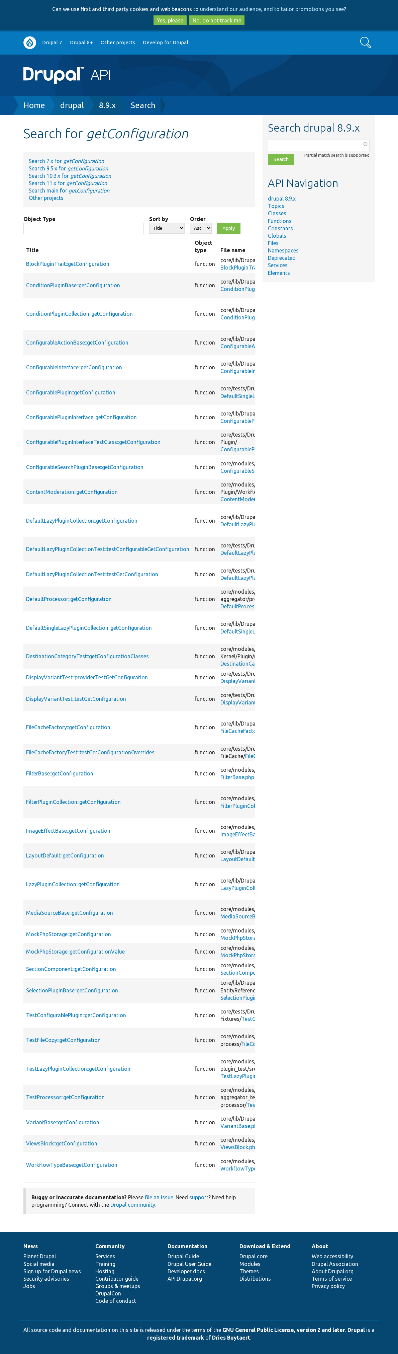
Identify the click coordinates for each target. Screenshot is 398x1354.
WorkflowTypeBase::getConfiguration (71, 1165)
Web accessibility (332, 1256)
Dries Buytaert (231, 1338)
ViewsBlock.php (239, 1147)
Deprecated (282, 258)
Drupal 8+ (81, 42)
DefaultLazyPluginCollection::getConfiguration (81, 521)
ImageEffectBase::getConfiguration (68, 831)
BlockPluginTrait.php (245, 268)
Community (110, 1246)
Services (278, 265)
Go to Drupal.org (29, 42)
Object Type (39, 219)
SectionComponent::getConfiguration (71, 969)
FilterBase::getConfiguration (59, 773)
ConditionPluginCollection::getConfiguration (79, 314)
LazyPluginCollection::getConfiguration (73, 884)
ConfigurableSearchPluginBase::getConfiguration (84, 467)
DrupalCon (108, 1293)
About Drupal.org (333, 1271)
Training (105, 1264)
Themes (249, 1271)
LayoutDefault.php (242, 859)
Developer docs (186, 1271)
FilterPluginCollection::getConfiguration (73, 802)
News (30, 1246)
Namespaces (283, 250)
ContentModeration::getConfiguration (72, 492)
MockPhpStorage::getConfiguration (68, 934)
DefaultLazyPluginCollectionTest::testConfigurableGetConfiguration (107, 549)
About (320, 1246)
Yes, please (170, 20)
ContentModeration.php (249, 499)
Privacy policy (328, 1286)
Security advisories (46, 1279)
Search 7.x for (66, 161)
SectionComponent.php (248, 973)
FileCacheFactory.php (245, 731)
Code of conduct (115, 1301)
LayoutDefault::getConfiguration (65, 855)
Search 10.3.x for (70, 176)
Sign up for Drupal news (52, 1271)
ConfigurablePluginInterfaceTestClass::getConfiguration (93, 442)
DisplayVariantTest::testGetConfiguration (76, 699)
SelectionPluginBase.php (249, 998)
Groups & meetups (117, 1286)
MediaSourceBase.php (247, 916)
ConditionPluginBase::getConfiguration (73, 285)
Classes (277, 213)
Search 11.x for (68, 183)
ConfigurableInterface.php (251, 371)
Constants (280, 228)
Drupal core (253, 1256)
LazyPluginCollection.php (250, 888)
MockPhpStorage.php (246, 938)
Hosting (104, 1271)
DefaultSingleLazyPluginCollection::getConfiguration (89, 628)
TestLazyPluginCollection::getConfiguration (78, 1069)
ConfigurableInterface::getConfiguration (74, 367)
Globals (277, 236)
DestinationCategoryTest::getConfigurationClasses (87, 656)
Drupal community (132, 1205)
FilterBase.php (237, 777)
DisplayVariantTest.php (248, 681)
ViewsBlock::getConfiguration (61, 1143)
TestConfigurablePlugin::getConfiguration (76, 1015)
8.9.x (107, 105)
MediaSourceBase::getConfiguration (69, 913)
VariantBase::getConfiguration (62, 1122)
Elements (279, 273)
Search (143, 105)
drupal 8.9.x (282, 199)
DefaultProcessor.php (246, 606)
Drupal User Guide (189, 1264)
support (198, 1197)
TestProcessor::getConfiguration (65, 1097)
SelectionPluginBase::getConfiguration (72, 990)
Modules (250, 1264)
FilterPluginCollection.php (251, 806)
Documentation (187, 1246)
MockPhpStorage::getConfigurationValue (75, 952)
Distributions (255, 1279)
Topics (276, 206)
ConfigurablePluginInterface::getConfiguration (81, 417)
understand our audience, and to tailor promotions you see (272, 9)
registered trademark (175, 1338)
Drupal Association (335, 1264)
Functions (280, 221)
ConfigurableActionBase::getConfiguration (77, 343)
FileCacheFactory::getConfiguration (68, 727)
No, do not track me (217, 20)
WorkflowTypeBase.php (249, 1168)
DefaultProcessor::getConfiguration (69, 599)
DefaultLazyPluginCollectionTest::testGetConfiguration (92, 574)
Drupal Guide (183, 1256)
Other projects (118, 42)
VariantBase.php (240, 1126)
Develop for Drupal (165, 42)
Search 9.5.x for (68, 168)
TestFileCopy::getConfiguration (63, 1040)
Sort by (158, 219)
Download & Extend (264, 1246)
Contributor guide (116, 1279)
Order (198, 219)
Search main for (69, 190)
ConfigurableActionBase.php (254, 346)
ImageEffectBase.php (245, 834)
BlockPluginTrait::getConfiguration (67, 264)
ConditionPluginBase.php (250, 289)
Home (34, 105)
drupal (72, 105)
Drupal (356, 1330)
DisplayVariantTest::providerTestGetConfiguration (87, 677)
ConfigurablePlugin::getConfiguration (70, 392)
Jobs (29, 1286)
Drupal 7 (52, 42)
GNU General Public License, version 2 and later (283, 1330)
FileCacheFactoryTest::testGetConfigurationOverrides (90, 752)
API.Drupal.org (185, 1279)
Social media (39, 1264)
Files (273, 243)
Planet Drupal (39, 1256)
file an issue (159, 1197)
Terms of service (332, 1279)
